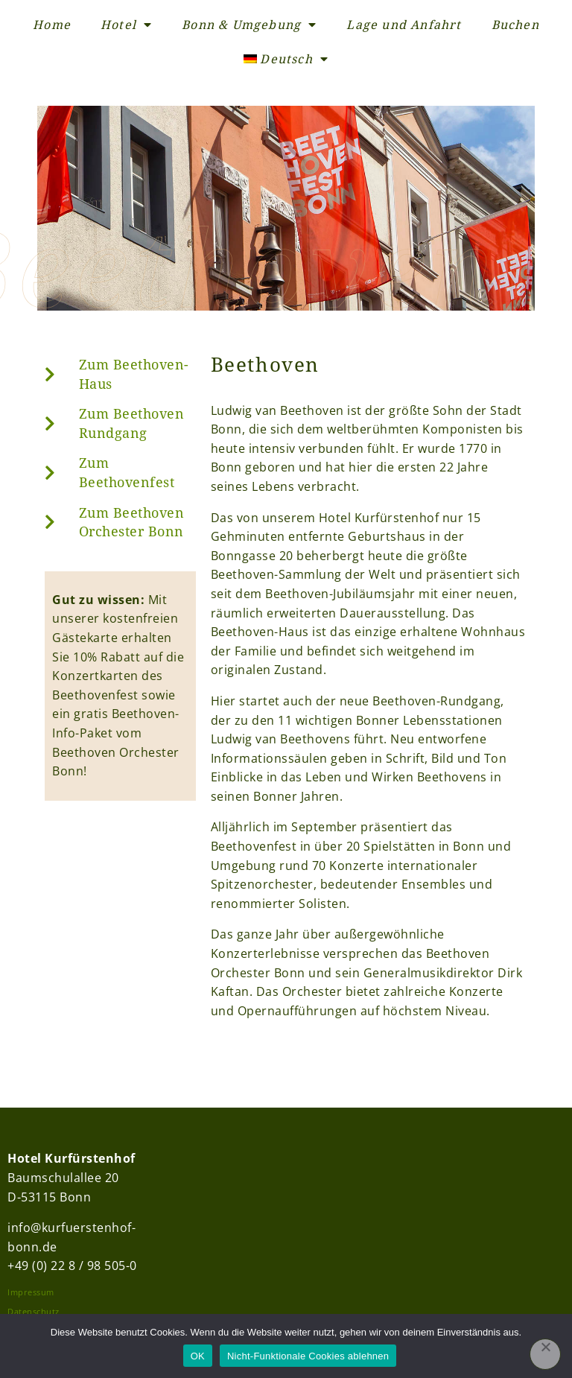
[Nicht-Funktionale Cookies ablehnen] (545, 1354)
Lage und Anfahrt (403, 24)
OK (198, 1356)
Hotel (126, 24)
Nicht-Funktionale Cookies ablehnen (308, 1356)
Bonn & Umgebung (249, 24)
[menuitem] (286, 59)
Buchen (515, 24)
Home (52, 24)
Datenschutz (33, 1311)
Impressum (30, 1292)
